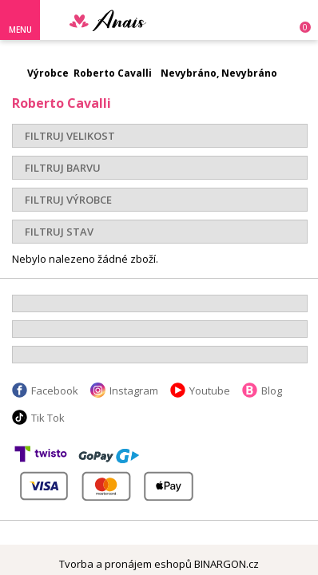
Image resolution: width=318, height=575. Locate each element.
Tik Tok (48, 417)
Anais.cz (128, 20)
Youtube (209, 390)
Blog (271, 390)
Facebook (54, 390)
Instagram (133, 390)
